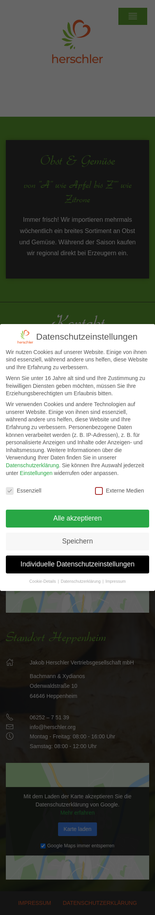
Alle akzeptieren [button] (77, 512)
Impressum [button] (116, 574)
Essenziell (23, 484)
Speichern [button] (77, 534)
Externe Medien (119, 484)
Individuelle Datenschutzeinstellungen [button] (78, 557)
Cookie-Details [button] (43, 574)
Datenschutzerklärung (32, 459)
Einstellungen (36, 466)
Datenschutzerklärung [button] (81, 574)
